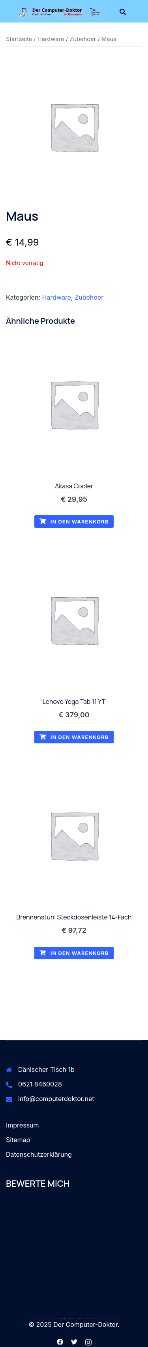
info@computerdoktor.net (56, 1099)
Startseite (19, 39)
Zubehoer (82, 39)
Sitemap (18, 1140)
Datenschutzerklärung (39, 1154)
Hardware (50, 39)
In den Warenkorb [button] (74, 521)
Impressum (22, 1125)
